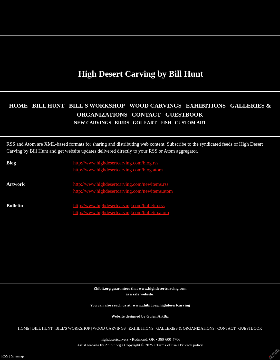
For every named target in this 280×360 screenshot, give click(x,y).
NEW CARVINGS (92, 122)
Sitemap (17, 356)
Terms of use (166, 345)
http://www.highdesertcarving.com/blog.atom (118, 169)
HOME (18, 105)
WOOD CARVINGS (155, 105)
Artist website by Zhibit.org (99, 345)
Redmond (139, 339)
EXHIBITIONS (206, 105)
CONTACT (146, 114)
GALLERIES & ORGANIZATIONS (185, 328)
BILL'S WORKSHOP (97, 105)
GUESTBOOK (184, 114)
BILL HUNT (48, 105)
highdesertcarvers (114, 339)
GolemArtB (157, 316)
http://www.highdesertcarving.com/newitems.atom (123, 191)
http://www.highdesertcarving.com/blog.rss (115, 162)
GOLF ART (145, 122)
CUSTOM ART (190, 122)
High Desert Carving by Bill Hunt (140, 73)
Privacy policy (191, 345)
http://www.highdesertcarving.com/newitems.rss (120, 184)
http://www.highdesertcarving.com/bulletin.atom (121, 212)
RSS (4, 356)
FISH (165, 122)
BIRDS (122, 122)
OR (152, 339)
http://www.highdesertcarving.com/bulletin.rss (119, 205)
